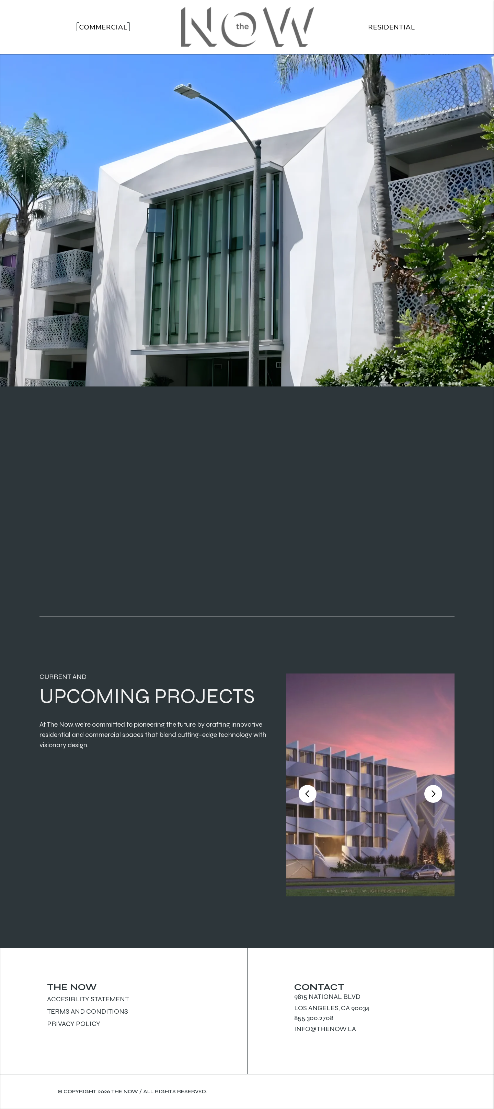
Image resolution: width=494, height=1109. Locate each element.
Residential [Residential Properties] (391, 27)
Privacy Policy (73, 1023)
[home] (247, 27)
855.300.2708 (313, 1018)
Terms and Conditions (87, 1011)
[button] (308, 794)
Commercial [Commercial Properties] (103, 27)
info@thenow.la (325, 1029)
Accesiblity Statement (88, 999)
